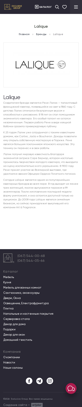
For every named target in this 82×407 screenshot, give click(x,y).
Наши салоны (13, 367)
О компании (11, 357)
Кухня (7, 282)
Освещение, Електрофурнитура (26, 303)
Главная (24, 34)
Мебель (8, 277)
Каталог (45, 6)
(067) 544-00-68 (31, 256)
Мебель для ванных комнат (22, 287)
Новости (9, 362)
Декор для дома (14, 324)
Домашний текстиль (17, 339)
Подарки (9, 329)
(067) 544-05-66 (31, 260)
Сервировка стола (16, 319)
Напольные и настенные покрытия (28, 313)
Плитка (8, 308)
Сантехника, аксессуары (21, 292)
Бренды (41, 34)
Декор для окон (14, 334)
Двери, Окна (12, 298)
